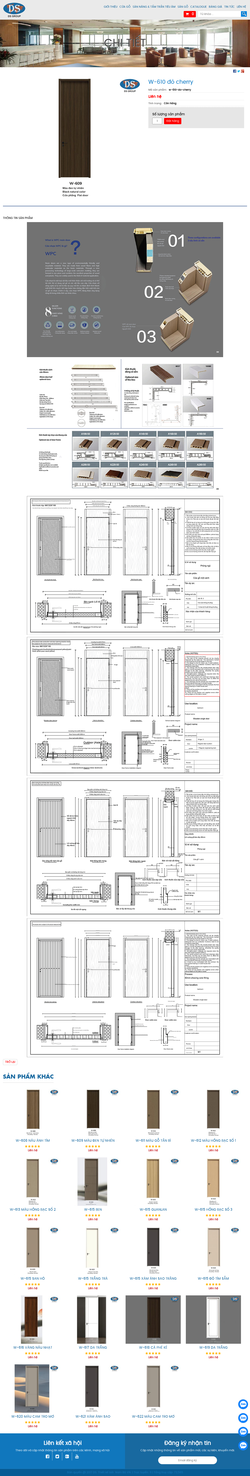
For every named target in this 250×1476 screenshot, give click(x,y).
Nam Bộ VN (123, 1472)
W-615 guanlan (153, 1209)
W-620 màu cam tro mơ (32, 1416)
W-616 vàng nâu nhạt (32, 1347)
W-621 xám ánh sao (93, 1416)
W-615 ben (93, 1209)
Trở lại (10, 1062)
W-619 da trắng (213, 1347)
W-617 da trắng (93, 1347)
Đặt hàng (172, 121)
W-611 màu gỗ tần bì (153, 1140)
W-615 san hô (33, 1278)
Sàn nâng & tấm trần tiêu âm (154, 7)
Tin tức (229, 7)
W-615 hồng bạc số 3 (213, 1209)
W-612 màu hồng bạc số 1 (213, 1140)
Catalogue (198, 7)
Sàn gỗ (183, 7)
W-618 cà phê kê (153, 1347)
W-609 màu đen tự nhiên (93, 1140)
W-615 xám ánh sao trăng (153, 1278)
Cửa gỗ (125, 7)
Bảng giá (215, 7)
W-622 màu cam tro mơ (153, 1416)
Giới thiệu (110, 7)
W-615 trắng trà (93, 1278)
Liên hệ (241, 7)
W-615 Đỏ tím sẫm (213, 1278)
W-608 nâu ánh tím (33, 1140)
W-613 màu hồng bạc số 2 (33, 1209)
